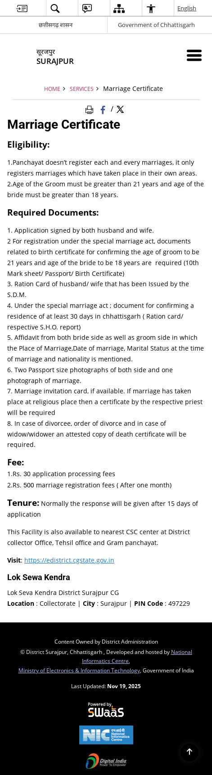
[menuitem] (22, 8)
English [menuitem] (187, 8)
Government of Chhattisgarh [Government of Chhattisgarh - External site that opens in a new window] (156, 25)
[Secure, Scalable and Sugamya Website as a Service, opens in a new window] (106, 710)
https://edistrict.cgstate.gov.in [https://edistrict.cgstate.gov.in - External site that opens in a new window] (69, 560)
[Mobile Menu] (194, 55)
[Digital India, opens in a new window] (106, 762)
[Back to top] (189, 752)
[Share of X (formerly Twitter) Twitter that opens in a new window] (120, 108)
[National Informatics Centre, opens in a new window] (106, 735)
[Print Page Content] (91, 108)
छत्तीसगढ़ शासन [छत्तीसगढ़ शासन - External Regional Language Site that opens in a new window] (55, 25)
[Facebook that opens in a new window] (104, 108)
